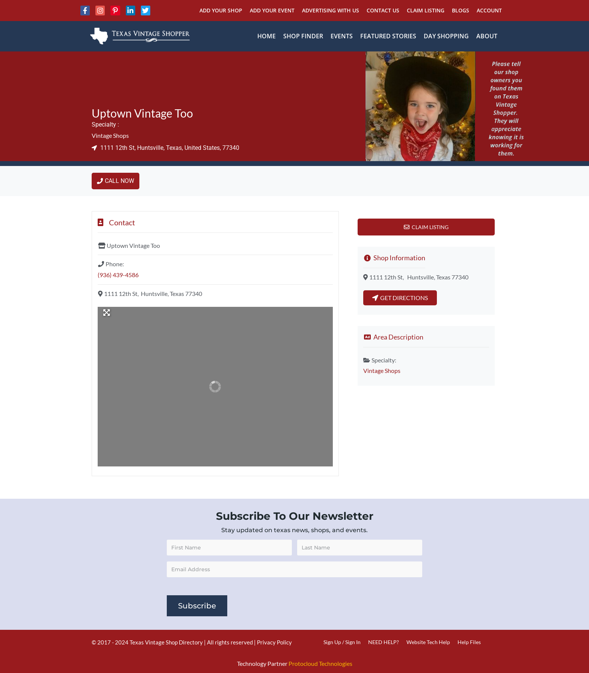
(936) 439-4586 (118, 274)
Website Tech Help (428, 642)
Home (266, 36)
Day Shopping (446, 36)
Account (489, 10)
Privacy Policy (274, 642)
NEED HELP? (383, 642)
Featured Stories (388, 36)
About (486, 36)
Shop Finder (303, 36)
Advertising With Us (330, 10)
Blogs (460, 10)
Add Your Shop (220, 10)
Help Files (469, 642)
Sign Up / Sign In (342, 642)
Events (342, 36)
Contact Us (383, 10)
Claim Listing (425, 10)
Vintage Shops (110, 135)
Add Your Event (272, 10)
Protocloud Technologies (320, 663)
